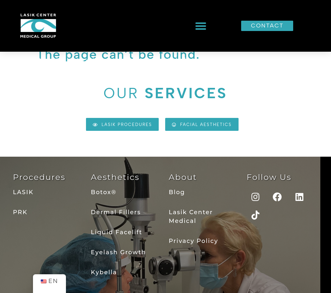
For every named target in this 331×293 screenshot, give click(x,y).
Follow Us (269, 177)
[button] (201, 26)
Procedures (39, 177)
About (183, 177)
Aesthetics (115, 177)
